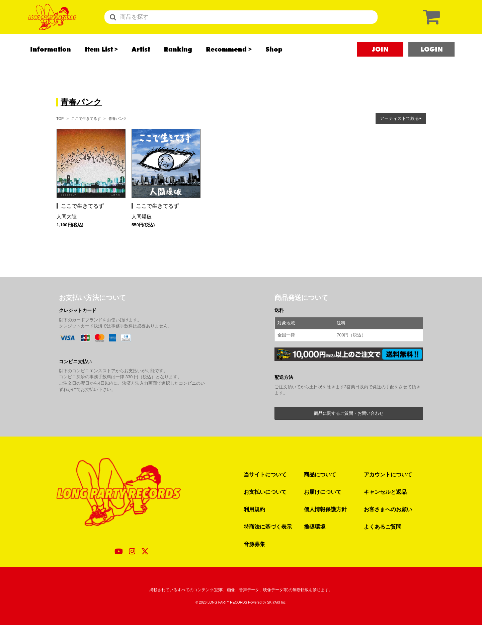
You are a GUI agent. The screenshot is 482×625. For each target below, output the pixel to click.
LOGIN (431, 61)
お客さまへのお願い (388, 509)
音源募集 (254, 544)
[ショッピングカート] (430, 22)
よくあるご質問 (382, 526)
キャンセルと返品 (385, 491)
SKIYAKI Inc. (277, 602)
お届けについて (322, 491)
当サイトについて (265, 474)
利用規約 (254, 509)
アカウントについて (388, 474)
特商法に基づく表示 (268, 526)
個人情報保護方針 (325, 509)
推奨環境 (314, 526)
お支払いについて (265, 491)
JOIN (380, 61)
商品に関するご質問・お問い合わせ (349, 413)
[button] (401, 118)
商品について (320, 474)
